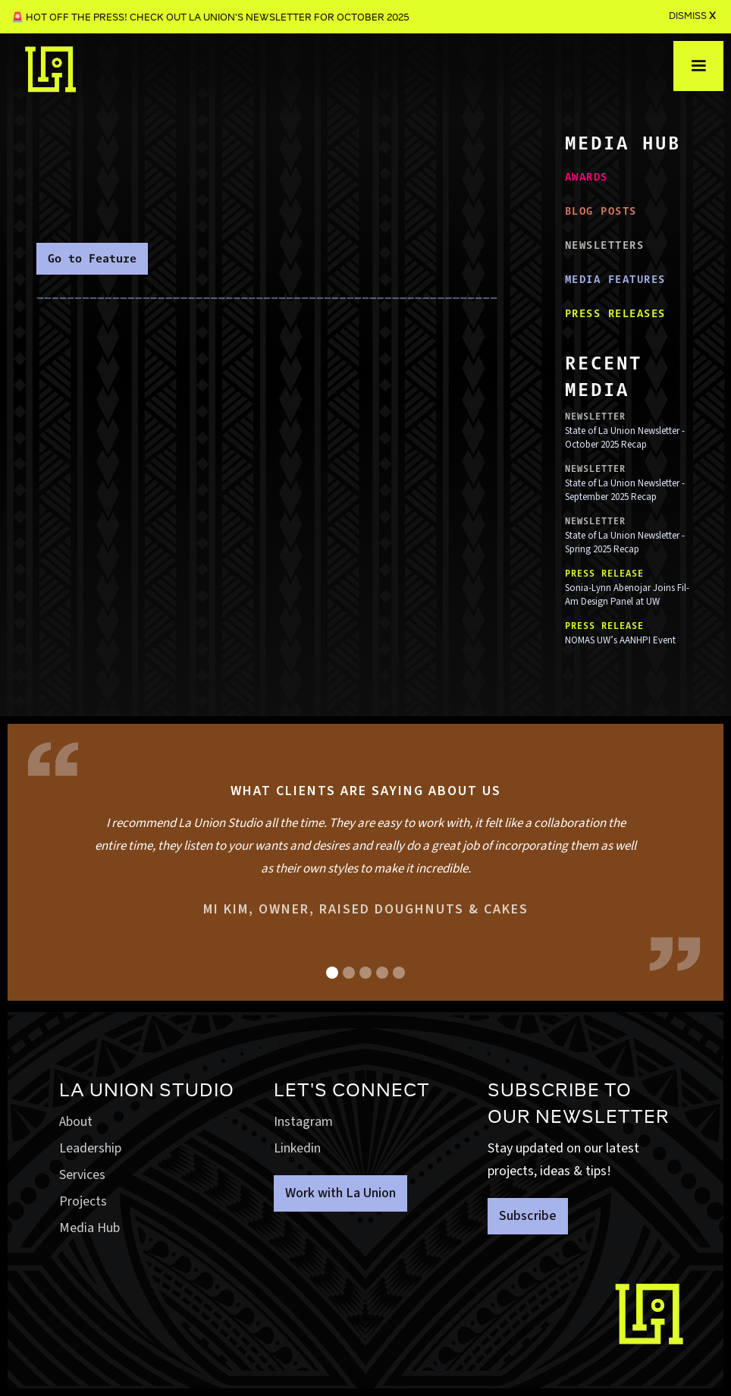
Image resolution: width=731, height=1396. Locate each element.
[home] (50, 69)
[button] (698, 66)
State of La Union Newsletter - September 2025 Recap (625, 490)
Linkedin (297, 1148)
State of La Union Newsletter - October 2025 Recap (625, 437)
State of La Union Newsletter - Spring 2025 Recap (625, 542)
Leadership (90, 1148)
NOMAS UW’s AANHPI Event (620, 640)
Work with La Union (340, 1193)
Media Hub (89, 1227)
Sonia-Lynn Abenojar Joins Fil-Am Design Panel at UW (627, 594)
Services (82, 1174)
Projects (83, 1201)
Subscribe (528, 1215)
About (76, 1121)
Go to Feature (92, 258)
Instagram (303, 1121)
